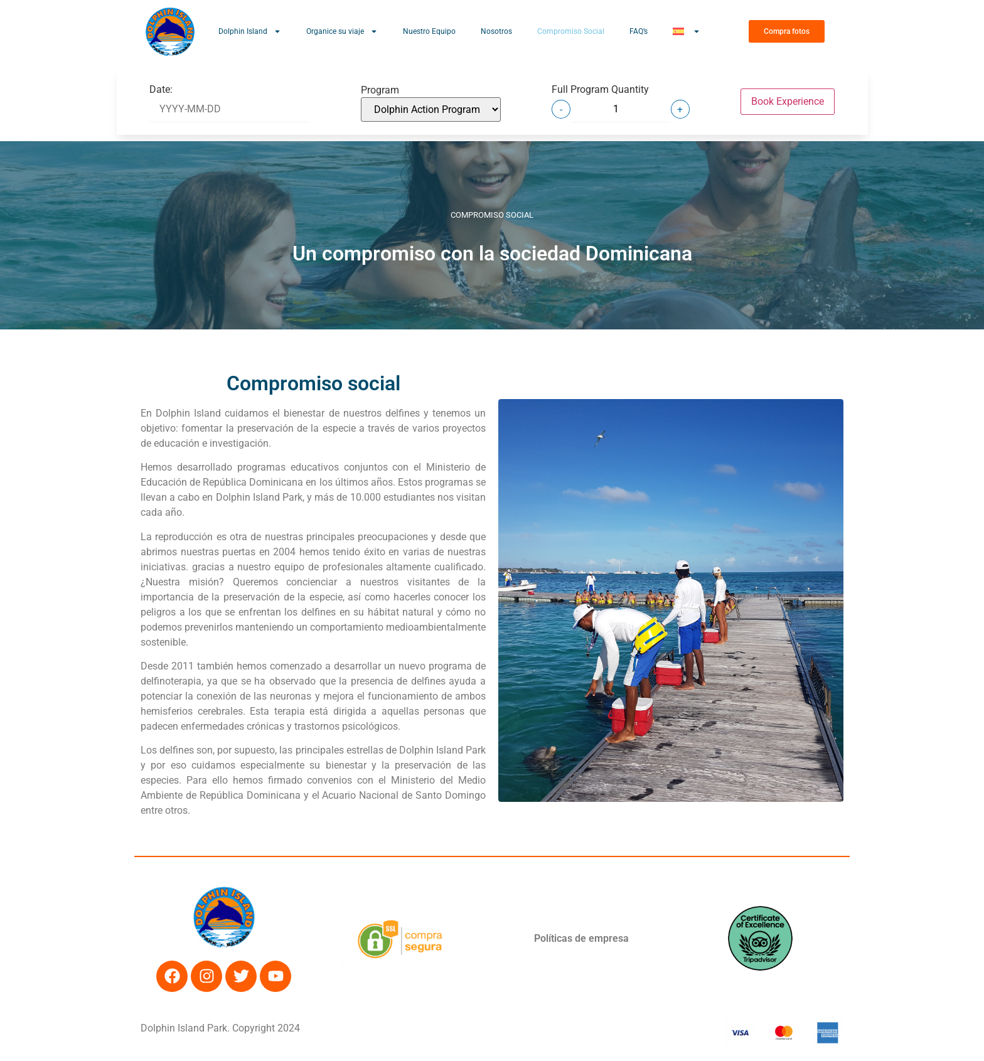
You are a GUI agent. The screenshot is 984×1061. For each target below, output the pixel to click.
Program (380, 90)
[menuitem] (686, 31)
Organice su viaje (342, 31)
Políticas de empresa (581, 938)
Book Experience (787, 101)
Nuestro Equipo (429, 31)
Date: (161, 90)
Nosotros (496, 31)
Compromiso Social (570, 31)
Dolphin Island (249, 31)
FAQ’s (638, 31)
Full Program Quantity (600, 90)
